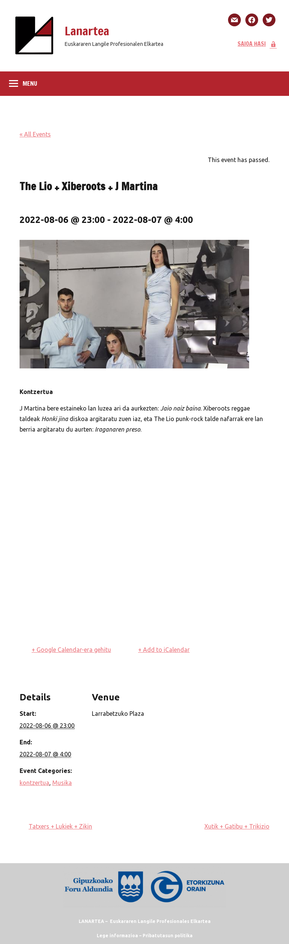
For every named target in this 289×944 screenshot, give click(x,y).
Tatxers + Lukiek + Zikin (60, 826)
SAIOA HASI (257, 43)
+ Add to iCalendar (164, 649)
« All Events (35, 134)
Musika (62, 782)
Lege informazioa (117, 935)
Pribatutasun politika (168, 935)
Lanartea (87, 30)
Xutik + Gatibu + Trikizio (236, 826)
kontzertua (34, 782)
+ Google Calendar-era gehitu (71, 649)
